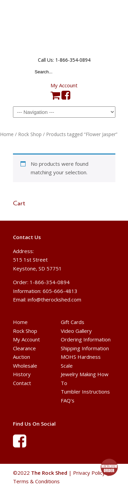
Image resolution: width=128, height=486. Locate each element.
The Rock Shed (64, 27)
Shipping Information (85, 348)
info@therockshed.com (54, 299)
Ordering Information (86, 339)
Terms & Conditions (36, 481)
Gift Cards (72, 322)
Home (7, 134)
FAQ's (67, 400)
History (22, 374)
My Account (64, 85)
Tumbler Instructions (85, 391)
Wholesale (25, 365)
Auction (21, 356)
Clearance (24, 348)
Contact (22, 383)
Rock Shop (30, 134)
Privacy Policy (89, 472)
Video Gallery (76, 330)
